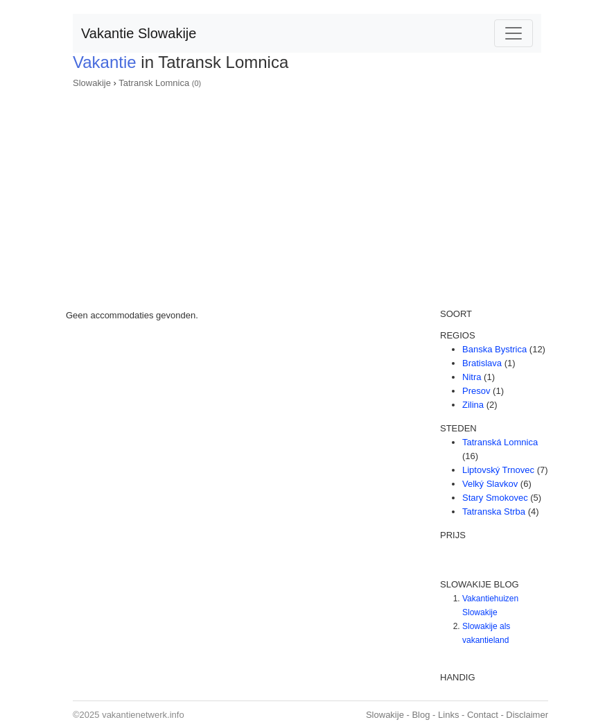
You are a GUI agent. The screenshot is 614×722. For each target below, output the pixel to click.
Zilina (473, 404)
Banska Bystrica (494, 349)
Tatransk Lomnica (154, 83)
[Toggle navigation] (513, 33)
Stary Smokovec (495, 497)
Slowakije (92, 83)
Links (448, 715)
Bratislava (482, 363)
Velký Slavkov (490, 484)
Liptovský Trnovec (498, 470)
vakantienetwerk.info (143, 715)
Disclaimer (527, 715)
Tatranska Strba (493, 511)
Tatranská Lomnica (500, 442)
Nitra (471, 377)
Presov (476, 391)
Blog (421, 715)
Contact (482, 715)
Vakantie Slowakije (138, 33)
